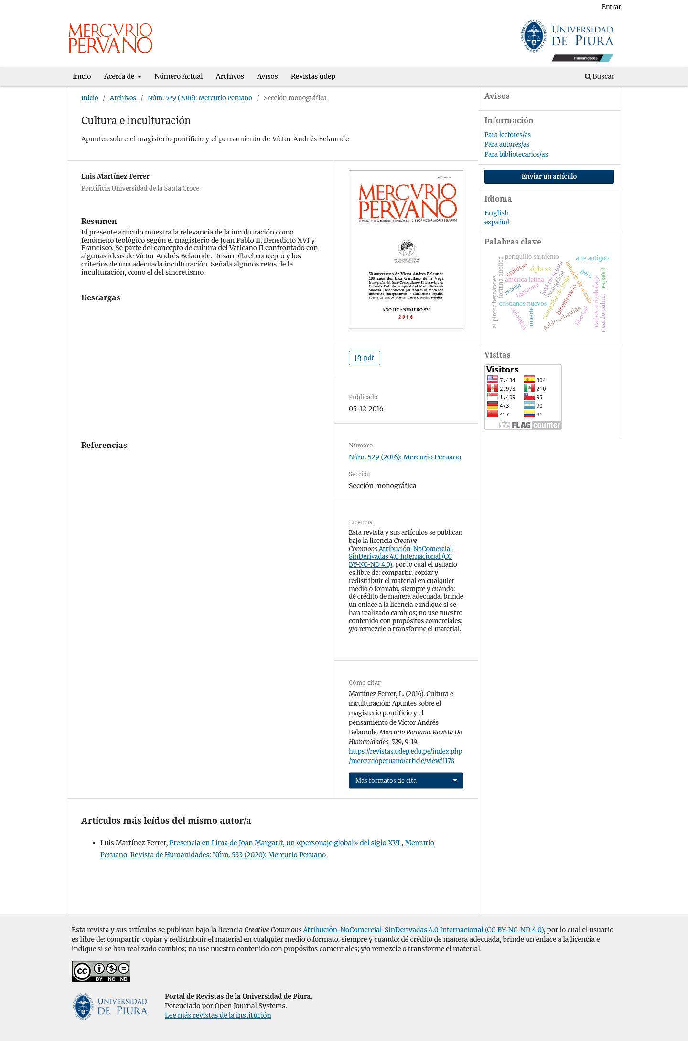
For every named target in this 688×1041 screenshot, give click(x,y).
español (496, 222)
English (496, 213)
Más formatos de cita (386, 780)
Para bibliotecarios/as (516, 154)
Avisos (267, 76)
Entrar (611, 7)
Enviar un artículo (549, 176)
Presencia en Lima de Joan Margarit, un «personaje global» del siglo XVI (286, 843)
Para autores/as (506, 144)
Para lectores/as (507, 135)
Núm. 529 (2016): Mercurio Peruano (200, 98)
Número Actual (179, 76)
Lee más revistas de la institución (218, 1015)
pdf (368, 358)
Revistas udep (313, 76)
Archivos (230, 76)
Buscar (599, 76)
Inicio (82, 76)
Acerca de (120, 76)
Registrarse (574, 7)
